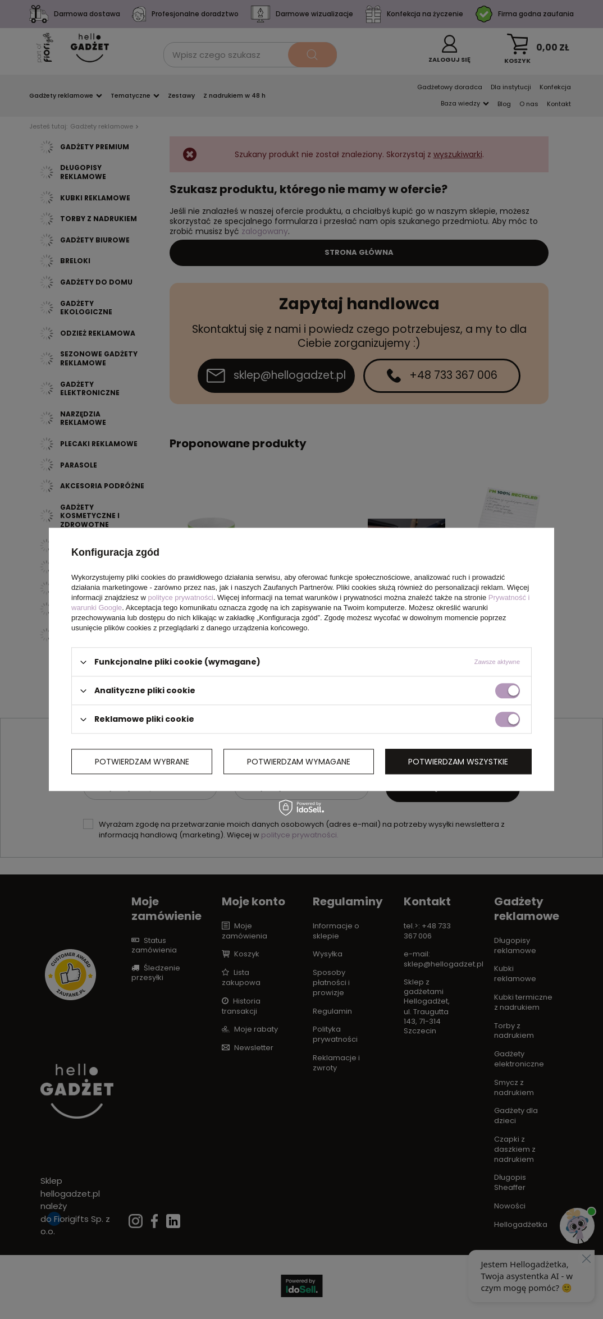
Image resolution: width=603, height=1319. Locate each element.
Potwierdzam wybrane (142, 761)
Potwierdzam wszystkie (458, 761)
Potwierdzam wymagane (298, 761)
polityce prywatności (180, 597)
